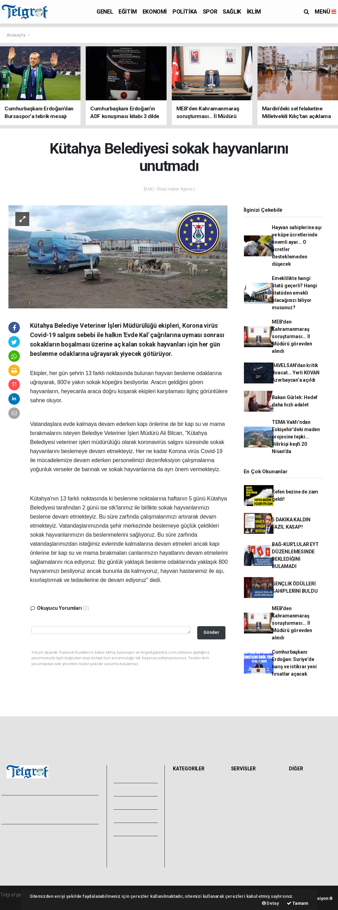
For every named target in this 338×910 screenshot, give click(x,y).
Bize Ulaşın (132, 842)
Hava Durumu (247, 784)
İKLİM (254, 11)
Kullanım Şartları (78, 841)
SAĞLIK (232, 11)
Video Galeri (134, 789)
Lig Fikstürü (245, 815)
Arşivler (129, 816)
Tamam (297, 903)
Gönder (211, 632)
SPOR (210, 11)
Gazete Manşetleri (252, 853)
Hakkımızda (16, 841)
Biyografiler (303, 799)
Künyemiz (132, 829)
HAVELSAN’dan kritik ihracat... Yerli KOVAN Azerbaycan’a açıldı (296, 373)
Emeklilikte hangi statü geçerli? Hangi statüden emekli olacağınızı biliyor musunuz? (294, 292)
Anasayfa (16, 35)
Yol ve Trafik (246, 792)
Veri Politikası (17, 856)
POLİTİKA (184, 11)
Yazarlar (130, 803)
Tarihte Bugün (248, 822)
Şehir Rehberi (247, 845)
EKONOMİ (155, 11)
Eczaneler (243, 807)
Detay (270, 903)
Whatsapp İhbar (78, 848)
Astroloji (299, 815)
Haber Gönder (76, 856)
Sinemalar (244, 830)
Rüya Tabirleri (305, 807)
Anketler (300, 792)
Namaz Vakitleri (250, 799)
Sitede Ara (302, 784)
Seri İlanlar (244, 838)
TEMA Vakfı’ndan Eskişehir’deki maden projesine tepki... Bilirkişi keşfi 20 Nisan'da (296, 436)
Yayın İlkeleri (16, 848)
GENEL (105, 11)
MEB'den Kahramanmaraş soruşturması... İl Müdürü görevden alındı (292, 336)
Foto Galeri (133, 776)
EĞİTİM (127, 11)
